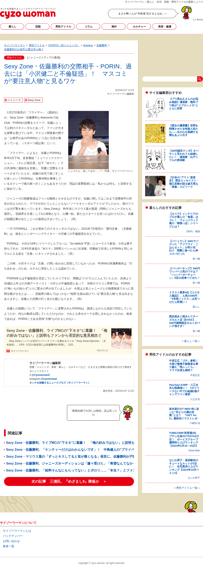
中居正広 (195, 375)
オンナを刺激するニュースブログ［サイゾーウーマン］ (59, 382)
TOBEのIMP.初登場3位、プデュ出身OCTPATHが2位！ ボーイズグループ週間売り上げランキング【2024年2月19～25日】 (184, 439)
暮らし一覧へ (192, 341)
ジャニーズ (14, 100)
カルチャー (139, 26)
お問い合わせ (11, 541)
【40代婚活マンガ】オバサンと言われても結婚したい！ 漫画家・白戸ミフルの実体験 (183, 155)
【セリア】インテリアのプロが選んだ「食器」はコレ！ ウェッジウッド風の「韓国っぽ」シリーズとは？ (183, 220)
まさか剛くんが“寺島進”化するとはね (140, 13)
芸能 (38, 26)
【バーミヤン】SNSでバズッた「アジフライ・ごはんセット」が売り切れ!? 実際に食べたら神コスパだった (183, 247)
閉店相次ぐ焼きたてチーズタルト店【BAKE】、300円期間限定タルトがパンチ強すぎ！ (184, 321)
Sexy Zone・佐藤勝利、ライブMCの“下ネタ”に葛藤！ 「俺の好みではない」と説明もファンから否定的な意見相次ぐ (56, 333)
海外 (114, 26)
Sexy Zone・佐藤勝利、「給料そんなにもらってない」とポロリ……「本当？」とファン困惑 (74, 470)
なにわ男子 (194, 477)
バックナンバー (13, 535)
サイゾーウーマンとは (17, 530)
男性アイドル (63, 26)
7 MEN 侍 (194, 423)
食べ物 (196, 258)
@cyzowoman (49, 378)
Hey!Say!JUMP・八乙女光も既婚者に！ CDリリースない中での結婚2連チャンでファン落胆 (184, 389)
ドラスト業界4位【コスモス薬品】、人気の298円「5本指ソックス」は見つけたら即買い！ (184, 297)
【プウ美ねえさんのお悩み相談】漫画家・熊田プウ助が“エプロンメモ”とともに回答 (183, 103)
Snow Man (194, 450)
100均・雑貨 (193, 231)
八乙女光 (195, 399)
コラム (89, 26)
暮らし (12, 26)
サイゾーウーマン (27, 13)
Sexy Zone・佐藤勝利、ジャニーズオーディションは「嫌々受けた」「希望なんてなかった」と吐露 (79, 463)
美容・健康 (164, 26)
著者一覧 (8, 546)
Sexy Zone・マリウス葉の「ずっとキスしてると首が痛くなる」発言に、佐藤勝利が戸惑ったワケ (77, 456)
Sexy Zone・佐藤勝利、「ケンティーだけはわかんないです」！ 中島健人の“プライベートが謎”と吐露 (82, 449)
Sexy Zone (34, 100)
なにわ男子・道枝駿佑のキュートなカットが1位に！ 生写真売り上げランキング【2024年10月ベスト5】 (184, 466)
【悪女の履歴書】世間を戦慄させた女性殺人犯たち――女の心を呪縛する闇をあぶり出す (183, 130)
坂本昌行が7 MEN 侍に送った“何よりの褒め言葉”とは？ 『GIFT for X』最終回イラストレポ (184, 413)
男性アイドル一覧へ (188, 487)
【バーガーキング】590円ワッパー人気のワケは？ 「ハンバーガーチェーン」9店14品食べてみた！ (185, 273)
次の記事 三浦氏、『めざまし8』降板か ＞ (69, 481)
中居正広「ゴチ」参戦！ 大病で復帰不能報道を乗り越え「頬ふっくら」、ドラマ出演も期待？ (185, 365)
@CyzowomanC (41, 375)
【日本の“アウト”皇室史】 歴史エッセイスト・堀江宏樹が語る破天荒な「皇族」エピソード (184, 182)
